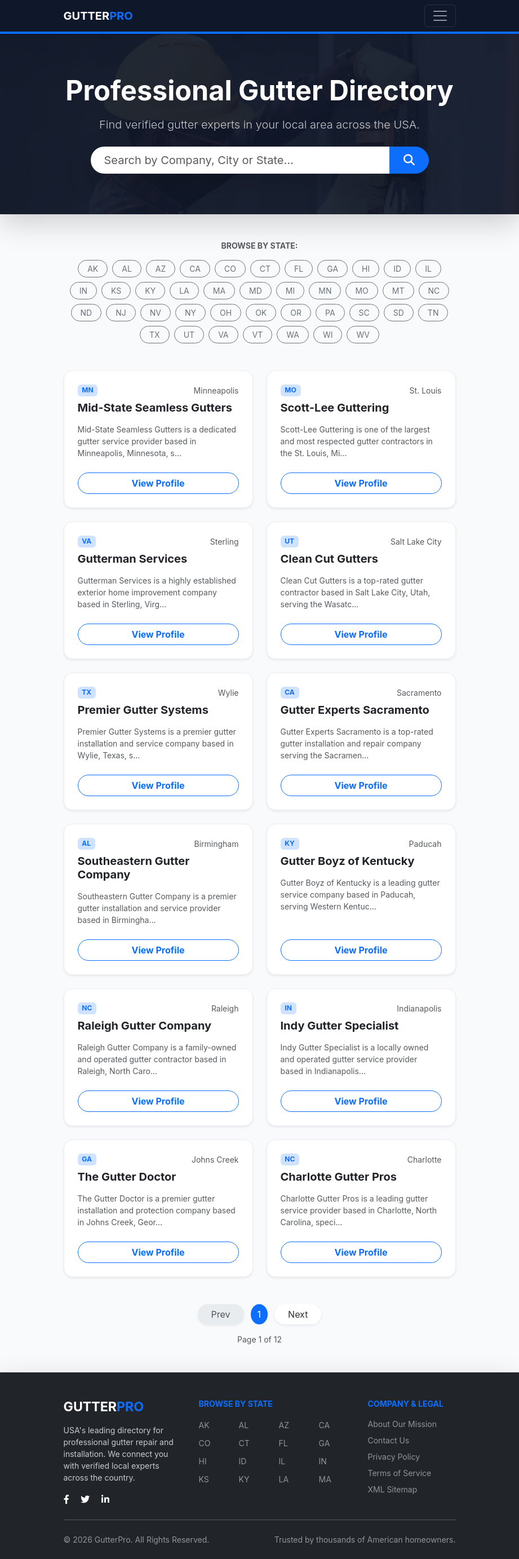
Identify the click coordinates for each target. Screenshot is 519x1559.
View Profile (158, 483)
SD (398, 312)
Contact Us (389, 1440)
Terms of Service (400, 1473)
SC (364, 312)
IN (83, 290)
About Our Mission (402, 1424)
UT (189, 334)
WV (362, 334)
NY (190, 312)
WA (292, 334)
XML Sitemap (393, 1489)
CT (265, 268)
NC (434, 290)
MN (324, 290)
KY (150, 290)
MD (255, 290)
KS (116, 290)
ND (86, 312)
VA (223, 334)
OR (295, 312)
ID (397, 268)
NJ (121, 312)
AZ (161, 268)
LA (184, 290)
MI (290, 290)
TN (433, 312)
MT (398, 290)
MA (219, 290)
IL (428, 268)
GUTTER (98, 16)
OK (261, 312)
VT (257, 334)
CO (230, 268)
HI (366, 268)
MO (361, 290)
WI (328, 334)
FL (298, 268)
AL (127, 268)
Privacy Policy (394, 1456)
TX (154, 334)
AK (92, 268)
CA (195, 268)
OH (226, 312)
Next (298, 1314)
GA (332, 268)
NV (155, 312)
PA (330, 312)
